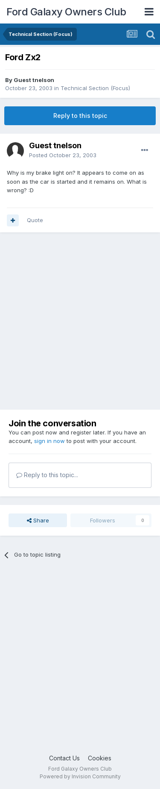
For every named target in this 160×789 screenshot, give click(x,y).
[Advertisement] (80, 321)
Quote (35, 220)
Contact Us (64, 758)
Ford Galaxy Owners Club (66, 12)
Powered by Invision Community (80, 776)
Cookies (99, 758)
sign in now (49, 440)
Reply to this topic (80, 115)
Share (38, 520)
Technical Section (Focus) (95, 88)
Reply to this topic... (47, 474)
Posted (62, 155)
